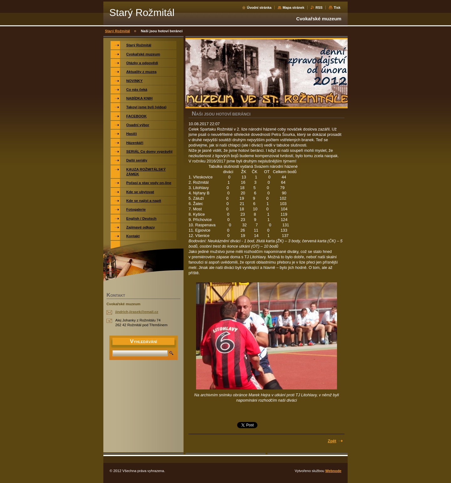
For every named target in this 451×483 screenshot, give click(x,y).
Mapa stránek (293, 7)
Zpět (332, 441)
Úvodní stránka (259, 7)
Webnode (333, 471)
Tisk (337, 7)
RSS (318, 7)
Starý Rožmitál (117, 31)
